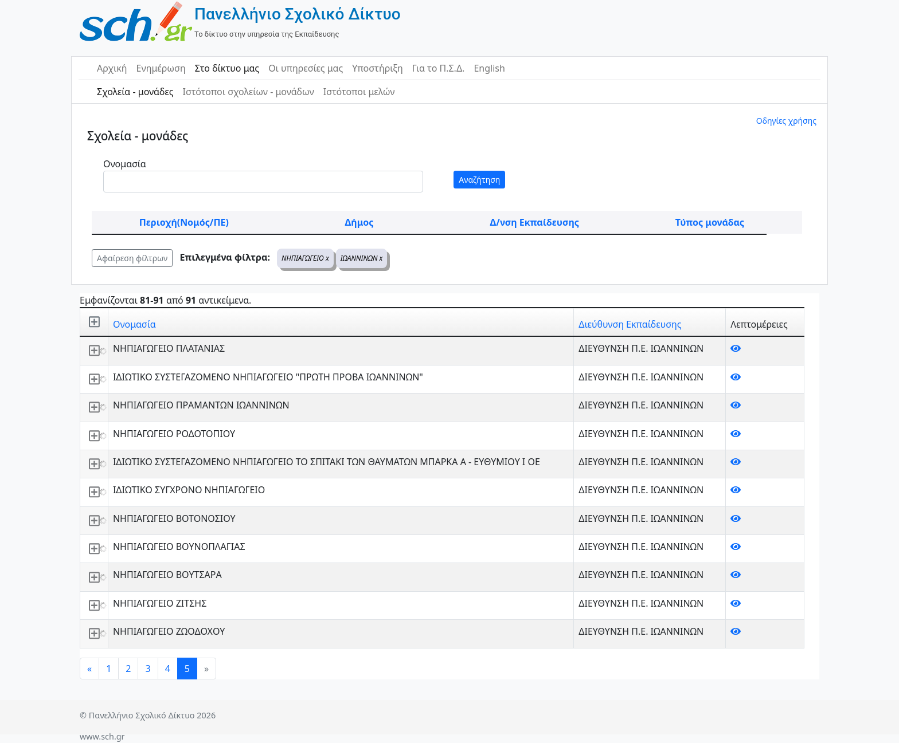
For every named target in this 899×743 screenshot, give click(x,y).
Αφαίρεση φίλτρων (132, 258)
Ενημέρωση (161, 68)
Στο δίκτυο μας (227, 68)
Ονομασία (124, 164)
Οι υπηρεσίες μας (305, 68)
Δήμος (359, 222)
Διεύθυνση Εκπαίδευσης (630, 324)
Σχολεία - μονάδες (135, 91)
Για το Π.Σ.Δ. (438, 68)
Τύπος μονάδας (709, 222)
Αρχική (112, 68)
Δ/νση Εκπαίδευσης (534, 222)
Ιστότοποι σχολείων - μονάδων (248, 91)
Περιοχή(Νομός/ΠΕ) (184, 222)
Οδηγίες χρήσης (786, 120)
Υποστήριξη (377, 68)
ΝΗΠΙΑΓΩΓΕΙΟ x (305, 258)
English (489, 68)
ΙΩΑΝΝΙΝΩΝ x (362, 258)
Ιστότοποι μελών (359, 91)
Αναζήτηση (479, 179)
